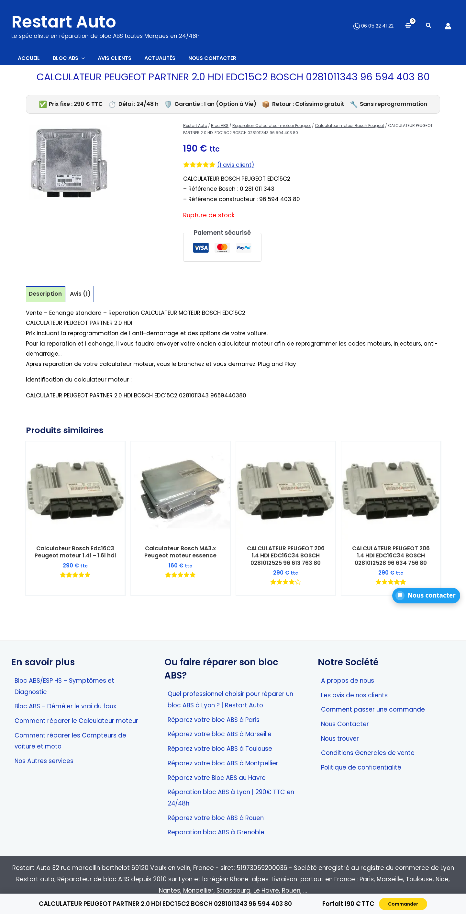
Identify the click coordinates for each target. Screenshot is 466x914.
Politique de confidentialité (361, 767)
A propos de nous (347, 680)
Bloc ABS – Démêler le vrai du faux (65, 706)
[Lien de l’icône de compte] (448, 26)
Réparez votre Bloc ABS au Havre (217, 777)
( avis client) (237, 168)
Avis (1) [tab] (83, 297)
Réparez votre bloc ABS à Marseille (220, 734)
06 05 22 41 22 (373, 25)
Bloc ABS (219, 128)
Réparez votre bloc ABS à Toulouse (220, 748)
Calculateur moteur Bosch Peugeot (349, 128)
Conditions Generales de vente (368, 753)
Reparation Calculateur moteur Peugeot (271, 128)
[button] (429, 26)
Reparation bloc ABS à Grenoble (216, 832)
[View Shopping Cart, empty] (408, 26)
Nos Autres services (44, 761)
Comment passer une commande (373, 709)
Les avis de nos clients (354, 695)
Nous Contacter (345, 724)
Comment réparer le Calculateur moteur (76, 720)
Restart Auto (63, 21)
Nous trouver (340, 738)
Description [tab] (46, 297)
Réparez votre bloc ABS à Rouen (216, 818)
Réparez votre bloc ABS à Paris (214, 719)
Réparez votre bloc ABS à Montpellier (223, 763)
